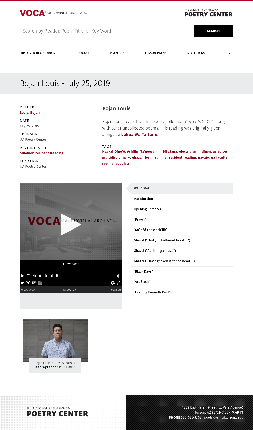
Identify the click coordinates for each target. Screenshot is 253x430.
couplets (123, 163)
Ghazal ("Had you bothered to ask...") (162, 240)
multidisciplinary (116, 157)
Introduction (143, 199)
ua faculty (219, 157)
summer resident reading (175, 157)
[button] (22, 275)
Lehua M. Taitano (139, 134)
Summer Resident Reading (41, 153)
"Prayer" (140, 219)
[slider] (57, 275)
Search (213, 31)
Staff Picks (196, 53)
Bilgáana (170, 151)
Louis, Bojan (30, 113)
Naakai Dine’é (113, 151)
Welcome (142, 188)
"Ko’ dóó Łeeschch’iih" (151, 230)
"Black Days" (143, 271)
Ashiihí (132, 151)
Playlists (117, 53)
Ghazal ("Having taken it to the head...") (164, 261)
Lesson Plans (155, 53)
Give (228, 53)
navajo (203, 157)
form (149, 157)
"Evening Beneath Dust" (152, 292)
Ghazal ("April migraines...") (155, 251)
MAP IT (237, 412)
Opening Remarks (147, 209)
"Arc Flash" (142, 282)
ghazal (137, 157)
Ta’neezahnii (150, 151)
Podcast (82, 53)
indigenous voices (213, 151)
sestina (108, 163)
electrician (187, 151)
